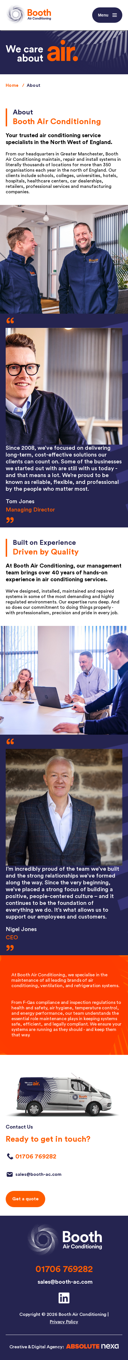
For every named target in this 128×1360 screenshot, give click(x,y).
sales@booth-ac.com (65, 1282)
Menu (108, 15)
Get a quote (25, 1199)
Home (12, 85)
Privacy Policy (64, 1322)
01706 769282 (64, 1269)
